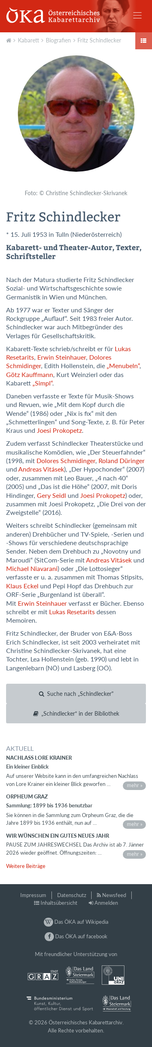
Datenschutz (71, 895)
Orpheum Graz (27, 796)
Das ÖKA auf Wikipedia (76, 921)
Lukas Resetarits (72, 612)
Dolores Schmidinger (65, 461)
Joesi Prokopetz (59, 430)
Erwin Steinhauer (61, 357)
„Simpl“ (42, 383)
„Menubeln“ (123, 366)
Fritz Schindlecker (99, 40)
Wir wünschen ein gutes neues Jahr (57, 835)
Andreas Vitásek (41, 469)
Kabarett (28, 40)
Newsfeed (114, 895)
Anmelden (106, 903)
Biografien (58, 40)
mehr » (135, 785)
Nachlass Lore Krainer (39, 757)
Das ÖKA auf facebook (76, 936)
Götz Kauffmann (29, 375)
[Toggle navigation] (137, 15)
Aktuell (9, 39)
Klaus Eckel (22, 586)
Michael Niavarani (32, 569)
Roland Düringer (121, 461)
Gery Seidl (51, 495)
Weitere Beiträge (25, 866)
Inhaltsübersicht (59, 903)
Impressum (33, 895)
